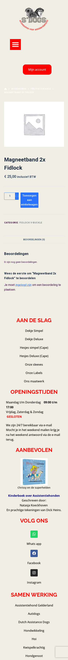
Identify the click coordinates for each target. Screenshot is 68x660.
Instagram (34, 582)
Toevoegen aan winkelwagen (29, 200)
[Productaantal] (11, 196)
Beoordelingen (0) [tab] (34, 239)
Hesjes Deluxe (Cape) (34, 356)
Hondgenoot (34, 656)
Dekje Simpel (34, 331)
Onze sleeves (34, 365)
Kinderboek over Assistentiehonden (34, 496)
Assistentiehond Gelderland (34, 605)
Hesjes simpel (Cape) (34, 348)
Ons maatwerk (34, 381)
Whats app (34, 544)
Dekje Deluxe (34, 339)
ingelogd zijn (23, 285)
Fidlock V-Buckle (30, 222)
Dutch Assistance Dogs (34, 622)
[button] (15, 44)
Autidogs (34, 614)
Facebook (34, 563)
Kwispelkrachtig (34, 647)
